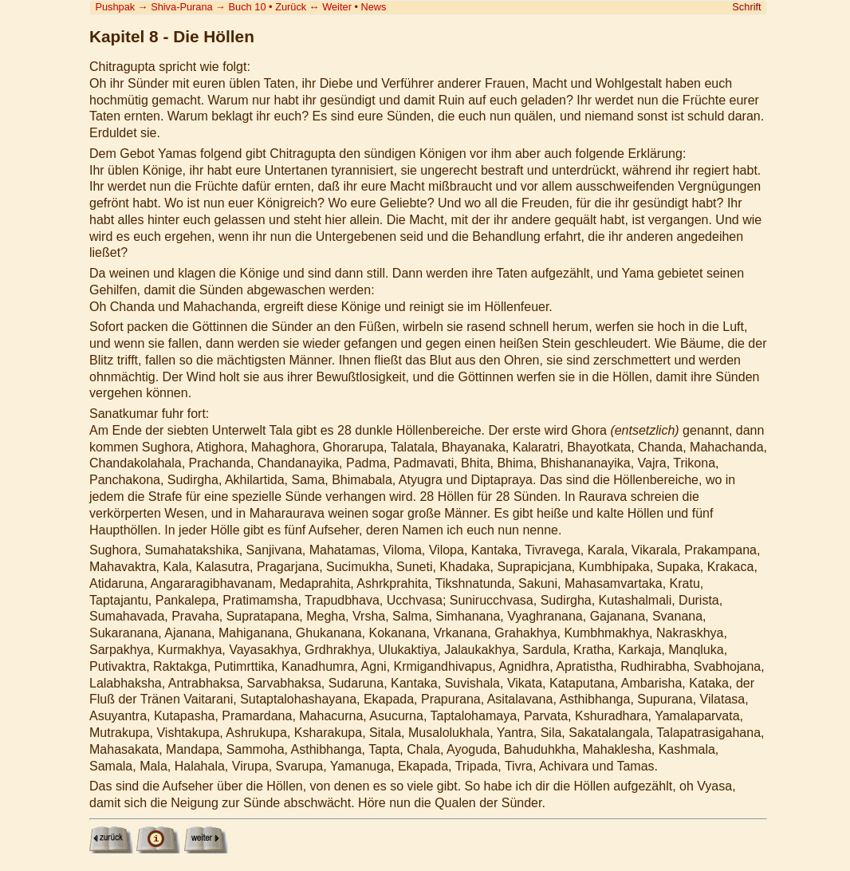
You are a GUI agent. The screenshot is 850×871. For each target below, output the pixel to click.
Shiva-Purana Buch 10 (208, 7)
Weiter (337, 7)
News (374, 7)
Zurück (290, 7)
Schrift (746, 7)
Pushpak (115, 7)
